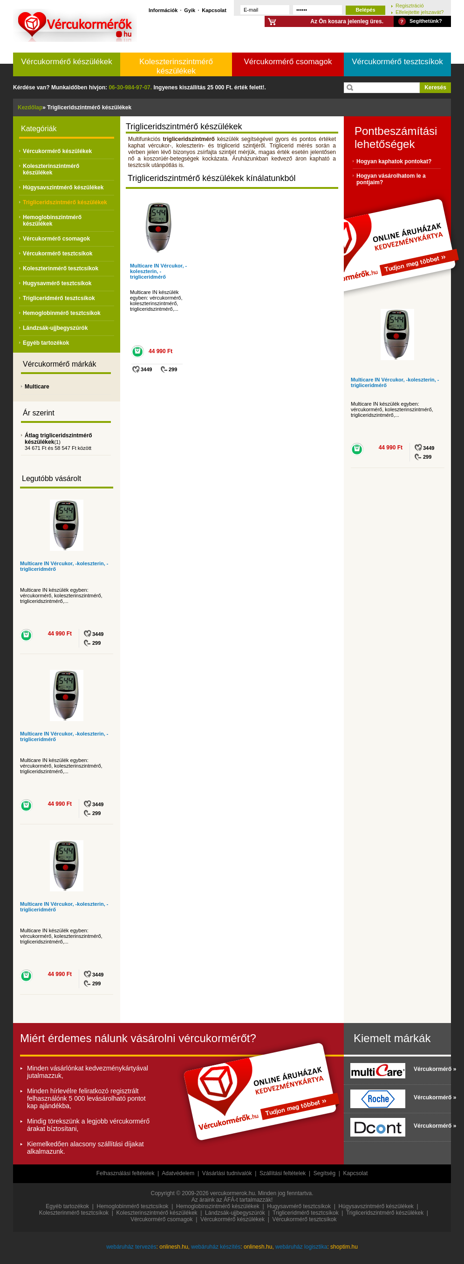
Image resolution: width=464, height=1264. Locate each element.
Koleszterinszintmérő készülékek (176, 66)
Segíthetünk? (425, 21)
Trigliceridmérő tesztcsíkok (59, 298)
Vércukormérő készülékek (66, 61)
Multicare (37, 386)
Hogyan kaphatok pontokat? (393, 161)
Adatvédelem (178, 1173)
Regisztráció (410, 5)
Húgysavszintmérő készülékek (63, 187)
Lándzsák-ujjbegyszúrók (55, 328)
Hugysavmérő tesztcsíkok (57, 283)
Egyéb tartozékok (46, 343)
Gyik (189, 10)
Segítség (324, 1173)
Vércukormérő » (430, 1069)
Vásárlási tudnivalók (227, 1173)
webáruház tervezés (131, 1247)
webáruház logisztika (301, 1247)
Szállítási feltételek (282, 1173)
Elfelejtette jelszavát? (420, 11)
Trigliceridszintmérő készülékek (65, 202)
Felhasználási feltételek (125, 1173)
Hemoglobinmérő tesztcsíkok (62, 313)
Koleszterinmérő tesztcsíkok (60, 268)
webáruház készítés (215, 1247)
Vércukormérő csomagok (288, 61)
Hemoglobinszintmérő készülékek (52, 220)
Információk (163, 10)
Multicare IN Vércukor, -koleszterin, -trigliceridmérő (158, 271)
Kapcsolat (214, 10)
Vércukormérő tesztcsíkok (397, 61)
